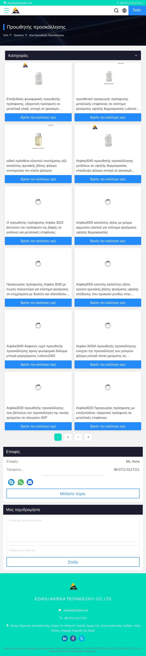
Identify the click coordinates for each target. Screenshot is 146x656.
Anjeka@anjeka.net (17, 3)
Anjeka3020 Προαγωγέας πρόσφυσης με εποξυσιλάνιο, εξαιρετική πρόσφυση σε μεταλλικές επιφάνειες (105, 412)
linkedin (65, 638)
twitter (82, 638)
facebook (73, 638)
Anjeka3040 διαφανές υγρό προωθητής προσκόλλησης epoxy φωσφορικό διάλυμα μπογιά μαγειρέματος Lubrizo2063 (36, 351)
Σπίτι (5, 35)
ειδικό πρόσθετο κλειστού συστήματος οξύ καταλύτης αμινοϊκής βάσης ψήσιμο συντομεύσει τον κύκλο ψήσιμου (36, 165)
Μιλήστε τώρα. (73, 493)
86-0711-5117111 (130, 3)
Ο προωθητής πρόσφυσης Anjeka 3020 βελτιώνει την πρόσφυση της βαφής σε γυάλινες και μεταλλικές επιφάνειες (34, 227)
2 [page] (68, 437)
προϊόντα (19, 35)
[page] (78, 437)
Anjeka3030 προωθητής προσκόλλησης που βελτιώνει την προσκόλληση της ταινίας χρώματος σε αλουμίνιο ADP (37, 412)
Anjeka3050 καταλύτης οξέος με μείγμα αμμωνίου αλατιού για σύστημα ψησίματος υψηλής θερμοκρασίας (106, 227)
